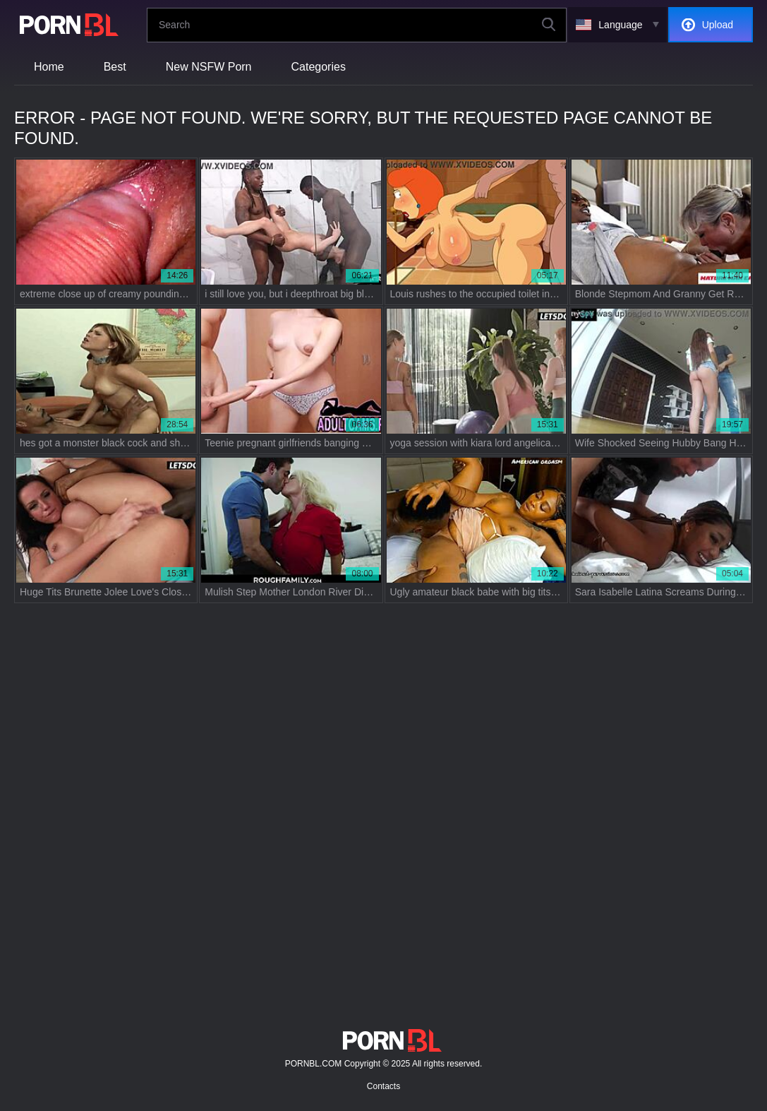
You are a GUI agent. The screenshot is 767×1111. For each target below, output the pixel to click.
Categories (318, 67)
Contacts (383, 1086)
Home (49, 67)
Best (115, 67)
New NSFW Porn (209, 67)
